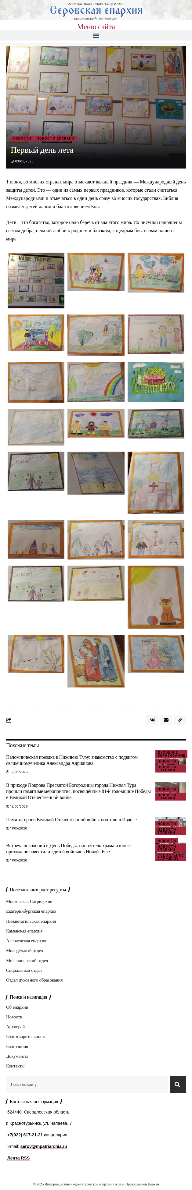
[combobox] (87, 1084)
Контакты (15, 1066)
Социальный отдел (24, 970)
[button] (96, 35)
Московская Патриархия (29, 901)
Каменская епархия (24, 931)
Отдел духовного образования (34, 980)
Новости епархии (55, 138)
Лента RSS (18, 1158)
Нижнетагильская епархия (31, 921)
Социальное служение (171, 857)
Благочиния (17, 1046)
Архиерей (15, 1026)
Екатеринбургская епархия (31, 911)
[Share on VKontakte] (152, 720)
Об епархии (17, 1007)
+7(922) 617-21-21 (25, 1134)
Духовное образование (171, 754)
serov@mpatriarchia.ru (43, 1146)
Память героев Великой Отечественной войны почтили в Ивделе (71, 819)
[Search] (178, 1084)
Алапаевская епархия (26, 940)
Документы (17, 1056)
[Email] (166, 720)
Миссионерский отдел (27, 960)
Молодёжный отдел (24, 950)
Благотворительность (26, 1036)
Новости (22, 138)
